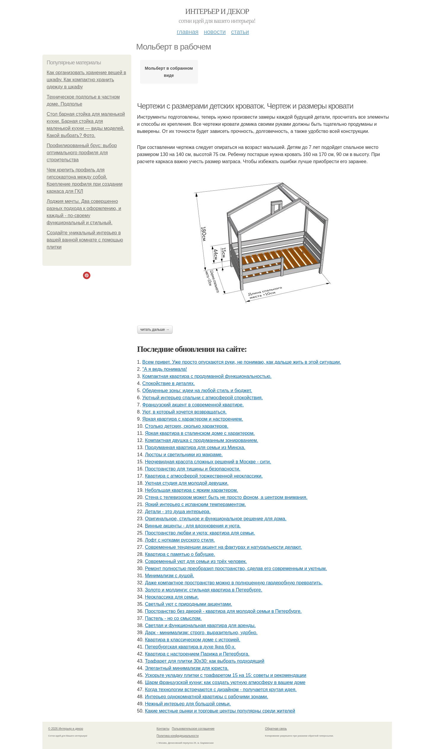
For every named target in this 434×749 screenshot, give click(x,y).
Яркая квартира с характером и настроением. (192, 419)
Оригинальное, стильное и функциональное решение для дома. (215, 518)
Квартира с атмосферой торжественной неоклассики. (203, 475)
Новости (215, 31)
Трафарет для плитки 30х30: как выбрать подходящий (204, 661)
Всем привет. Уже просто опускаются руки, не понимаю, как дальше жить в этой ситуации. (241, 362)
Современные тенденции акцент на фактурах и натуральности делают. (223, 547)
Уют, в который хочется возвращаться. (184, 411)
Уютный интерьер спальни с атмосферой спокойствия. (202, 397)
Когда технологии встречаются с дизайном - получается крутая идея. (221, 689)
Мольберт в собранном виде (169, 72)
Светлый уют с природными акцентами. (188, 604)
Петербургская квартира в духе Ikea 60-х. (190, 646)
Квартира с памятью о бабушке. (180, 554)
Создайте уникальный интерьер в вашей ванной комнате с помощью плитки (85, 239)
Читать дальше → (154, 329)
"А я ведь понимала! (164, 369)
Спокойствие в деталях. (168, 383)
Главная (187, 31)
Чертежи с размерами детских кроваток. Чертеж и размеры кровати (245, 105)
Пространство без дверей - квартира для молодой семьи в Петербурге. (223, 611)
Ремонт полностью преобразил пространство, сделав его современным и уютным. (236, 568)
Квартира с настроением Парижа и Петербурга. (197, 653)
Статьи (240, 31)
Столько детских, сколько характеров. (186, 426)
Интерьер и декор (217, 11)
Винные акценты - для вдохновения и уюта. (193, 525)
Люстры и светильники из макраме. (184, 454)
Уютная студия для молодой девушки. (186, 483)
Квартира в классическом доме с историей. (192, 639)
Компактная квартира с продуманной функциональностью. (206, 376)
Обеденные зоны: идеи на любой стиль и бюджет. (197, 390)
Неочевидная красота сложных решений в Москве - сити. (208, 461)
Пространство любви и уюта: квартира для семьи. (200, 532)
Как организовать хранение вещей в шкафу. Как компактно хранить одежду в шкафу (86, 79)
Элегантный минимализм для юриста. (186, 668)
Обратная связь (276, 728)
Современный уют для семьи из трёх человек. (196, 561)
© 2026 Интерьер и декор (65, 728)
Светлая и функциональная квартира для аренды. (200, 625)
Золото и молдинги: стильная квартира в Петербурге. (203, 589)
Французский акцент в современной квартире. (193, 404)
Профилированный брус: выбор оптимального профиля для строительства (82, 152)
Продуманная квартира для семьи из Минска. (195, 447)
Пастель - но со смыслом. (173, 618)
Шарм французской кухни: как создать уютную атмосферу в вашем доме (225, 682)
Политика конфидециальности (178, 735)
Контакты (163, 728)
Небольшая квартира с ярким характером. (191, 490)
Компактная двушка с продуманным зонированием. (201, 440)
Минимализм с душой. (169, 575)
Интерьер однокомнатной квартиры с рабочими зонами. (206, 696)
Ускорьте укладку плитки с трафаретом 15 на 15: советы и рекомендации (225, 675)
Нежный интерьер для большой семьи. (188, 703)
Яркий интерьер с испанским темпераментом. (195, 504)
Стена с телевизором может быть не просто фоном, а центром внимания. (226, 497)
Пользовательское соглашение (193, 728)
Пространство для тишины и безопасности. (192, 468)
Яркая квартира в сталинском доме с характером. (200, 433)
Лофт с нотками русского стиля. (180, 540)
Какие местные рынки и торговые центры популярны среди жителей (220, 710)
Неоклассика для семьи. (172, 596)
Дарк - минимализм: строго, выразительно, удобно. (201, 632)
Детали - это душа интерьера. (178, 511)
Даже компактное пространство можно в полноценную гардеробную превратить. (233, 582)
